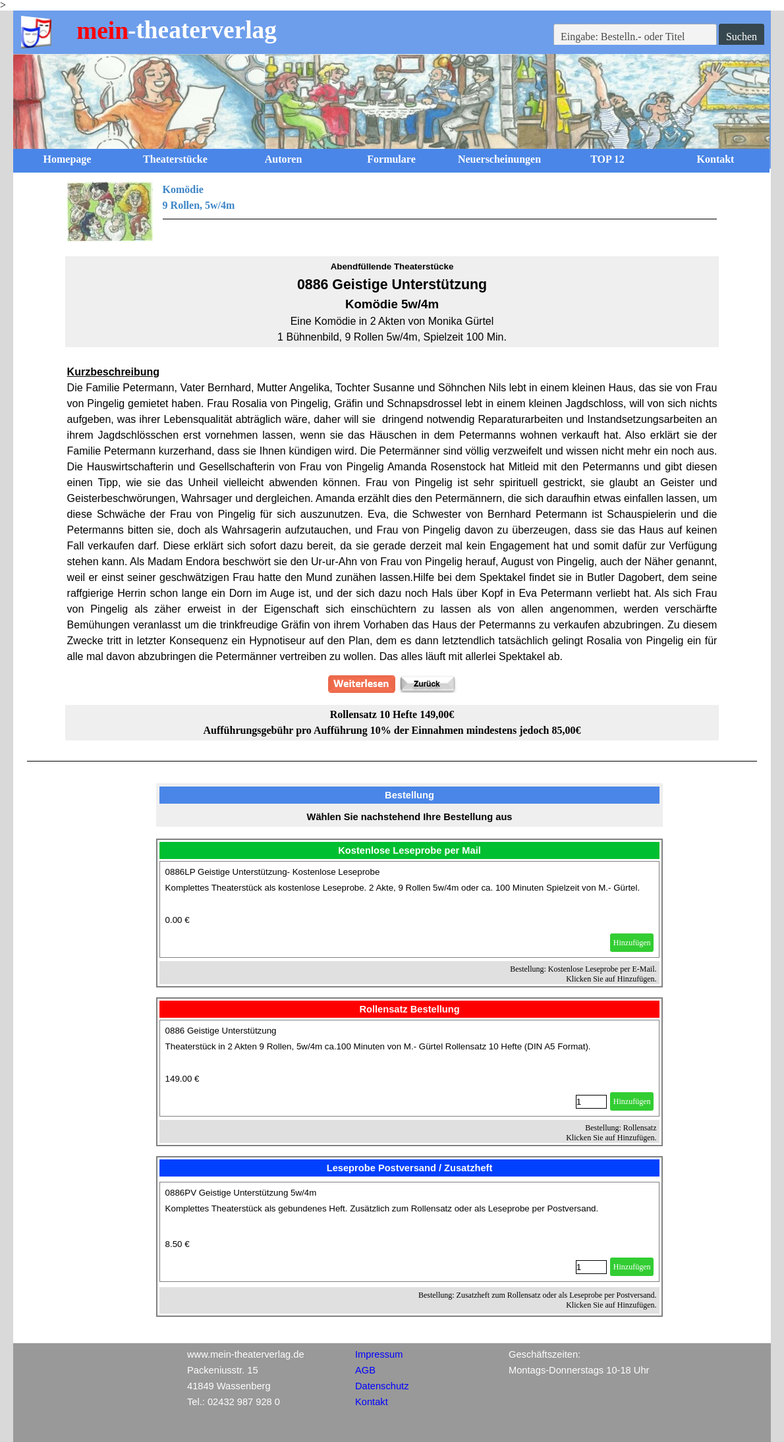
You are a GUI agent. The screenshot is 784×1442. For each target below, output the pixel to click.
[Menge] (591, 1102)
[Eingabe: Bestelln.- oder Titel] (635, 37)
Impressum (379, 1354)
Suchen (741, 36)
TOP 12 (607, 159)
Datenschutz (381, 1386)
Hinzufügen (632, 942)
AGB (365, 1370)
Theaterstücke (175, 159)
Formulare (391, 159)
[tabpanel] (392, 211)
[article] (409, 909)
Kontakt (716, 159)
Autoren (283, 159)
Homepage (67, 159)
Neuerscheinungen (499, 159)
